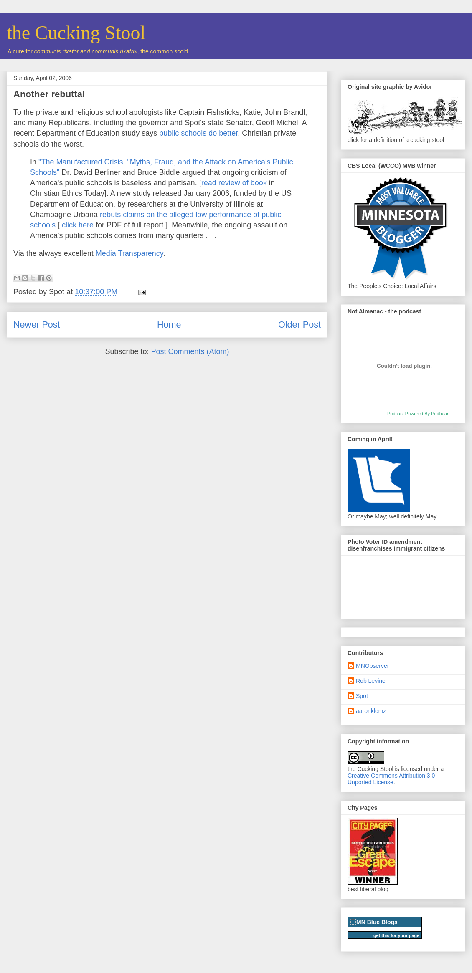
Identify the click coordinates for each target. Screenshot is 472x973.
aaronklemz (371, 711)
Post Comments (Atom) (190, 351)
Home (169, 324)
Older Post (299, 324)
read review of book (234, 183)
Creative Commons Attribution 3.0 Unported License (391, 779)
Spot (362, 695)
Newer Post (36, 324)
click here (78, 225)
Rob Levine (371, 680)
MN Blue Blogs (377, 922)
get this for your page (396, 935)
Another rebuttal (49, 94)
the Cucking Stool (76, 32)
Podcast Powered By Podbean (418, 413)
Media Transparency (129, 253)
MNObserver (372, 665)
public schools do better (198, 133)
